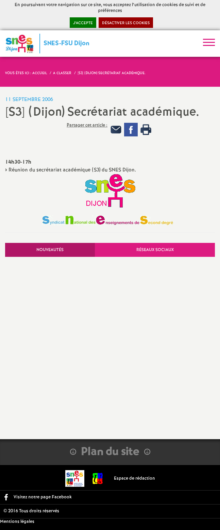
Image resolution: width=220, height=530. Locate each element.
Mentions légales (17, 521)
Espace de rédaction (134, 478)
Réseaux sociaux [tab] (155, 250)
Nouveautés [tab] (50, 250)
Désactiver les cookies (126, 23)
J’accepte (83, 23)
